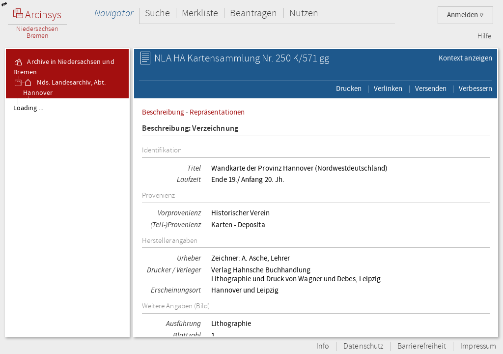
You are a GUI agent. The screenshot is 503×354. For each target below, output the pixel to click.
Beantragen (254, 13)
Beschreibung (163, 112)
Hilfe (484, 36)
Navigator (113, 13)
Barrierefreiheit (421, 346)
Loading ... (28, 108)
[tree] (67, 217)
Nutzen (303, 13)
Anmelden (465, 15)
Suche (157, 13)
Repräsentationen (217, 112)
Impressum (478, 346)
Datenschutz (363, 346)
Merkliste (200, 13)
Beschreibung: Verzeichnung (190, 128)
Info (322, 346)
